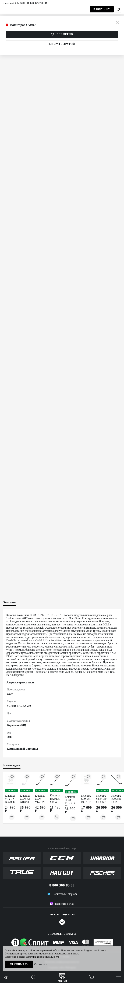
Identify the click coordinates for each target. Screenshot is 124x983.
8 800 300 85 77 (62, 885)
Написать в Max (62, 903)
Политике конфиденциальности (42, 956)
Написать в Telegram (62, 894)
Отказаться (40, 964)
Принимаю (19, 964)
